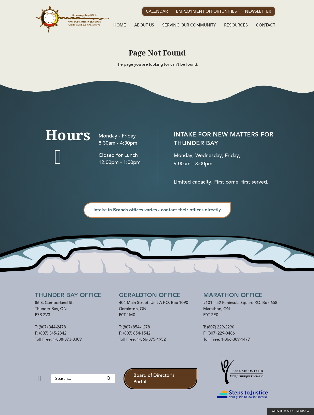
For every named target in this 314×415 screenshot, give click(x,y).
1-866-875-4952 (151, 339)
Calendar (157, 11)
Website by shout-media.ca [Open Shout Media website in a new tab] (290, 411)
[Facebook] (40, 378)
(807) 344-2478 (52, 327)
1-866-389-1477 (235, 339)
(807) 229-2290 (220, 327)
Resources (236, 25)
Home (119, 25)
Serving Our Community (189, 25)
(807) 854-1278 (136, 327)
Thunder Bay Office (68, 295)
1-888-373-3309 (67, 339)
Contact (265, 25)
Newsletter (258, 11)
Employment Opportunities (206, 11)
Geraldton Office (150, 295)
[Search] (108, 378)
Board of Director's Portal (153, 378)
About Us (144, 25)
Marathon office (233, 295)
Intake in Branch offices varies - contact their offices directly (157, 210)
